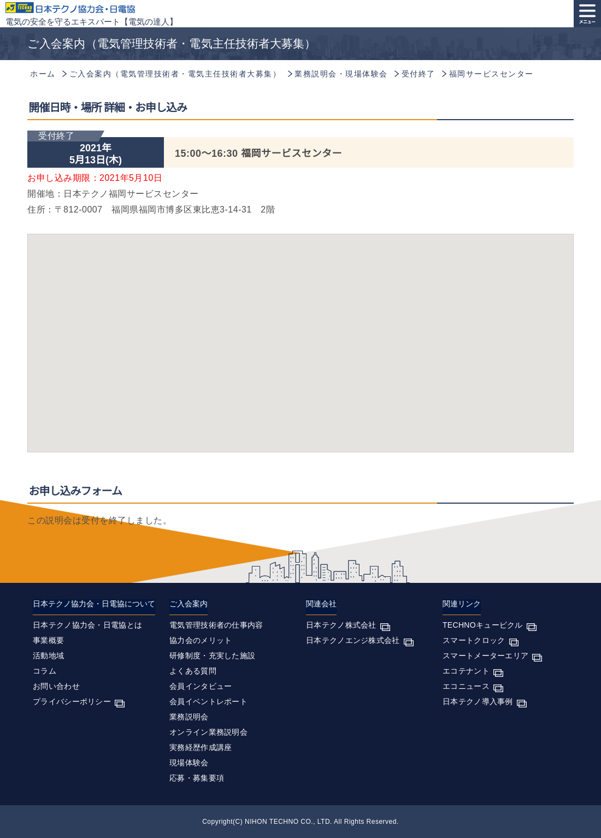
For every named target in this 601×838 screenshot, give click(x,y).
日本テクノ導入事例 (478, 701)
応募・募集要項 (196, 778)
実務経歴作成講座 (200, 747)
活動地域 (48, 655)
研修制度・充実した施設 (212, 655)
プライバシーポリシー (72, 701)
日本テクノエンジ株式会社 (353, 640)
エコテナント (466, 670)
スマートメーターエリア (485, 655)
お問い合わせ (56, 686)
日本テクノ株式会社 (341, 625)
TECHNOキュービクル (483, 625)
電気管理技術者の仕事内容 (216, 625)
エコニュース (466, 686)
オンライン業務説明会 (208, 732)
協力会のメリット (200, 640)
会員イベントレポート (208, 701)
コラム (44, 670)
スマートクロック (474, 640)
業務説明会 (189, 716)
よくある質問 (192, 670)
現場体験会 (189, 762)
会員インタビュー (200, 686)
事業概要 (48, 640)
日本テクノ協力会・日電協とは (87, 625)
